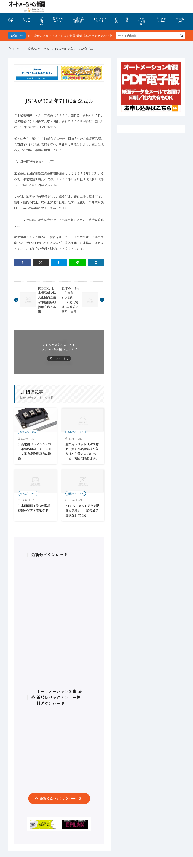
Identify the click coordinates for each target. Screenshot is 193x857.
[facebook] (22, 262)
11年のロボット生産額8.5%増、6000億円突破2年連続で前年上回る (70, 300)
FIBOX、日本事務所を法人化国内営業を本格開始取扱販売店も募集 (47, 300)
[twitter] (41, 262)
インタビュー (26, 19)
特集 (127, 19)
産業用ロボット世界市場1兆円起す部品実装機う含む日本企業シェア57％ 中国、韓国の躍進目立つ (82, 451)
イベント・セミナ (100, 19)
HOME (10, 19)
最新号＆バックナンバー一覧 (61, 798)
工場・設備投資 (78, 19)
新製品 (41, 21)
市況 (116, 19)
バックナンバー (160, 19)
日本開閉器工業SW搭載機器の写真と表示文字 (34, 508)
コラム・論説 (141, 21)
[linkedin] (96, 262)
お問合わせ (180, 19)
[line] (77, 262)
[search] (181, 36)
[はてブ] (59, 262)
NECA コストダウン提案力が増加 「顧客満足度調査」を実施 (82, 510)
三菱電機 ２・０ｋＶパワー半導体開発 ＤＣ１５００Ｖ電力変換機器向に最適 (35, 451)
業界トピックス (57, 19)
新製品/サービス (38, 49)
